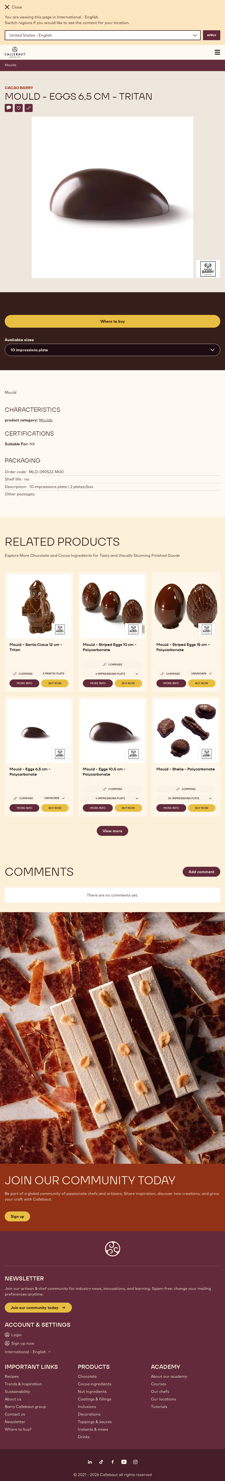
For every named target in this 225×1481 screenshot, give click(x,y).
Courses (158, 1384)
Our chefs (160, 1391)
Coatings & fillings (94, 1399)
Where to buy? (18, 1429)
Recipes (12, 1376)
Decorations (89, 1414)
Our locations (163, 1399)
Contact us (15, 1414)
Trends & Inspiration (23, 1384)
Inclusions (87, 1406)
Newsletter (15, 1421)
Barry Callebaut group (25, 1406)
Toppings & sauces (95, 1421)
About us (13, 1399)
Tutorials (159, 1406)
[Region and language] (103, 35)
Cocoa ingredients (94, 1384)
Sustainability (17, 1391)
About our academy (169, 1376)
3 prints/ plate (53, 673)
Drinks (84, 1436)
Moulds (10, 65)
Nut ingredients (92, 1391)
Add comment (201, 871)
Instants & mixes (93, 1429)
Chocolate (87, 1376)
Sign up (17, 1216)
